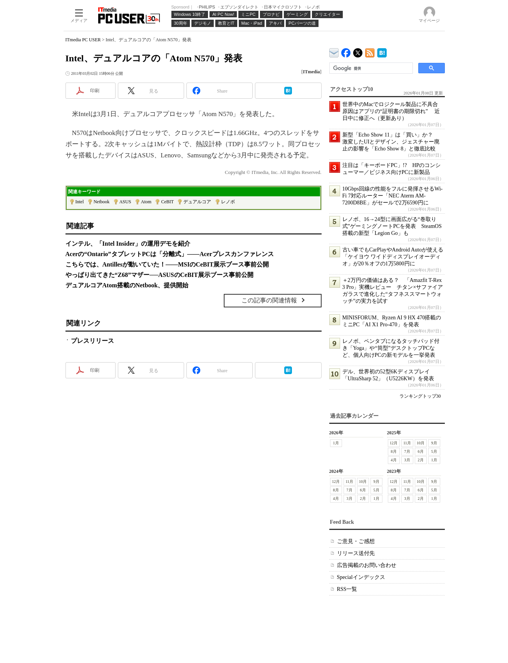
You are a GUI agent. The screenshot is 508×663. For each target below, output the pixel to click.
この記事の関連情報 (269, 300)
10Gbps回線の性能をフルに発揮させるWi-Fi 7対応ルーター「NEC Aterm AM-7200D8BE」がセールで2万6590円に (392, 196)
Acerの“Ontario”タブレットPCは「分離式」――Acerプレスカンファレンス (169, 254)
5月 (434, 451)
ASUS (125, 201)
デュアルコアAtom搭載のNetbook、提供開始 (127, 285)
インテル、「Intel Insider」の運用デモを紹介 (128, 243)
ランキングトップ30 (420, 396)
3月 (407, 460)
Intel (79, 201)
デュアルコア (197, 201)
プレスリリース (92, 340)
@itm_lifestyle (358, 51)
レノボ (228, 201)
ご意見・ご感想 (356, 541)
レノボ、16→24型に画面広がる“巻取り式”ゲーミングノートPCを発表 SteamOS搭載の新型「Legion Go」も (392, 226)
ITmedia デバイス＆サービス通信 (334, 51)
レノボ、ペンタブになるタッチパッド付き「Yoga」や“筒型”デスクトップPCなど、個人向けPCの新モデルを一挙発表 (390, 348)
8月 (394, 451)
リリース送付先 (356, 553)
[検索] (370, 68)
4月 (394, 460)
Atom (146, 201)
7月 (407, 451)
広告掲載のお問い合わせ (366, 565)
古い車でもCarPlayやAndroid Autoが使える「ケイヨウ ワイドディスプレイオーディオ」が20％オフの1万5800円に (393, 257)
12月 (393, 443)
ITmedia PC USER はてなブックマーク (382, 51)
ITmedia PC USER (83, 39)
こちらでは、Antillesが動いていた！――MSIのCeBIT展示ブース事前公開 (167, 264)
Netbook (101, 201)
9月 (434, 443)
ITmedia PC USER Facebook (346, 51)
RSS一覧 (347, 589)
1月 (336, 443)
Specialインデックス (361, 577)
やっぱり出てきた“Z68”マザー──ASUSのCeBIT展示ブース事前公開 (159, 275)
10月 (420, 443)
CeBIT (167, 201)
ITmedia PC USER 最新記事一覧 (370, 51)
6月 (421, 451)
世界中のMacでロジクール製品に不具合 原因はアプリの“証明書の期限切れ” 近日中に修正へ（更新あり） (393, 111)
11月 (407, 443)
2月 (421, 460)
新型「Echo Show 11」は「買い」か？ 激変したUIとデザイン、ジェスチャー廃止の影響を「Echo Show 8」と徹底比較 (391, 142)
